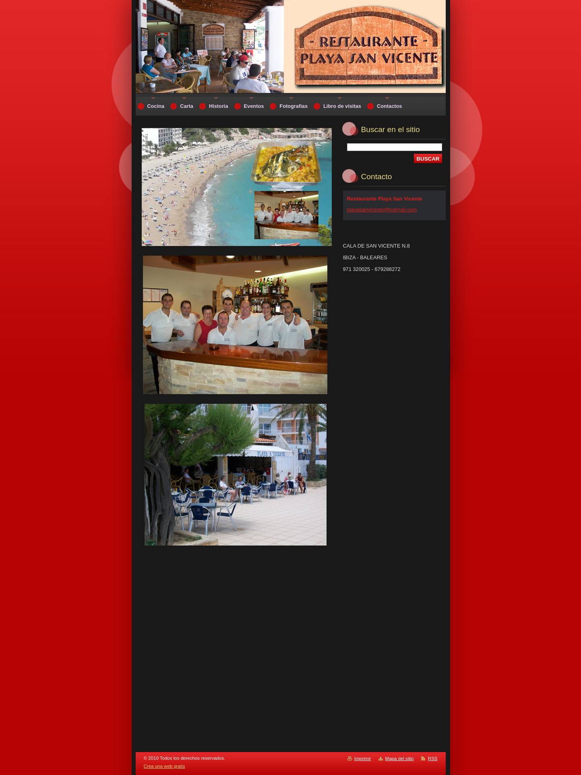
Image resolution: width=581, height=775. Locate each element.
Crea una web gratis (164, 766)
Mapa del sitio (399, 758)
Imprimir (362, 758)
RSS (433, 758)
